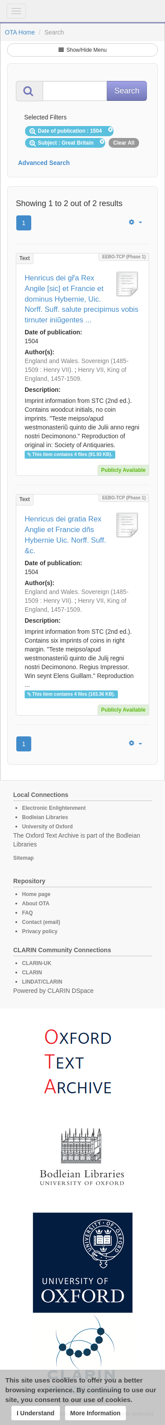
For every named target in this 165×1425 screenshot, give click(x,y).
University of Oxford (47, 827)
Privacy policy (40, 931)
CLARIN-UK (36, 963)
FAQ (27, 913)
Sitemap (23, 858)
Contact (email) (41, 922)
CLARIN (32, 972)
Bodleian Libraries (45, 817)
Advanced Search (44, 162)
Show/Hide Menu (83, 50)
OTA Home (20, 32)
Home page (36, 894)
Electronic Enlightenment (54, 808)
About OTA (35, 903)
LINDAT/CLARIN (42, 982)
